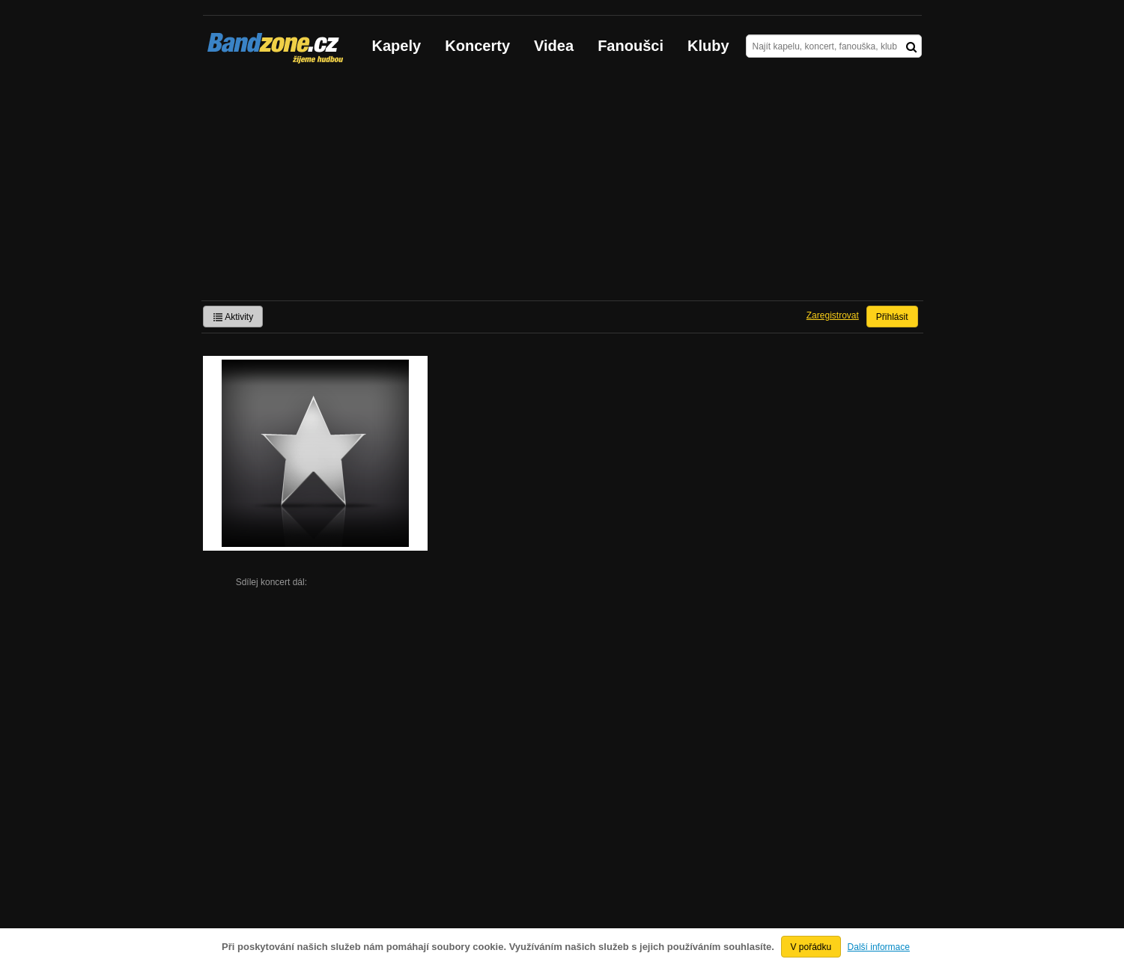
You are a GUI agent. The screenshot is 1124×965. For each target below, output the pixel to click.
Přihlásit (892, 317)
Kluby (708, 45)
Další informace (879, 947)
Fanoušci (630, 45)
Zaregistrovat (832, 315)
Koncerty (477, 45)
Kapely (397, 45)
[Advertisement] (562, 188)
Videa (554, 45)
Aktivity (233, 317)
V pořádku (811, 947)
